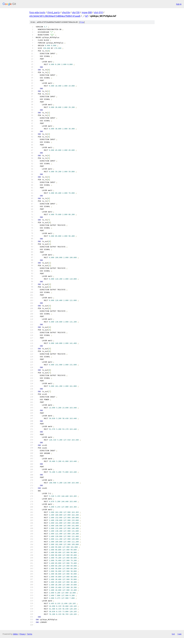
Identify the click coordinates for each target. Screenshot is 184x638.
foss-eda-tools (37, 12)
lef (86, 15)
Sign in (178, 4)
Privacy (22, 634)
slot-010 (98, 12)
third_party (53, 12)
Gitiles (15, 634)
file (82, 22)
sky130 (75, 12)
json (179, 634)
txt (173, 634)
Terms (29, 634)
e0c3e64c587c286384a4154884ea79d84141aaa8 (54, 15)
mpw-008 (87, 12)
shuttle (66, 12)
